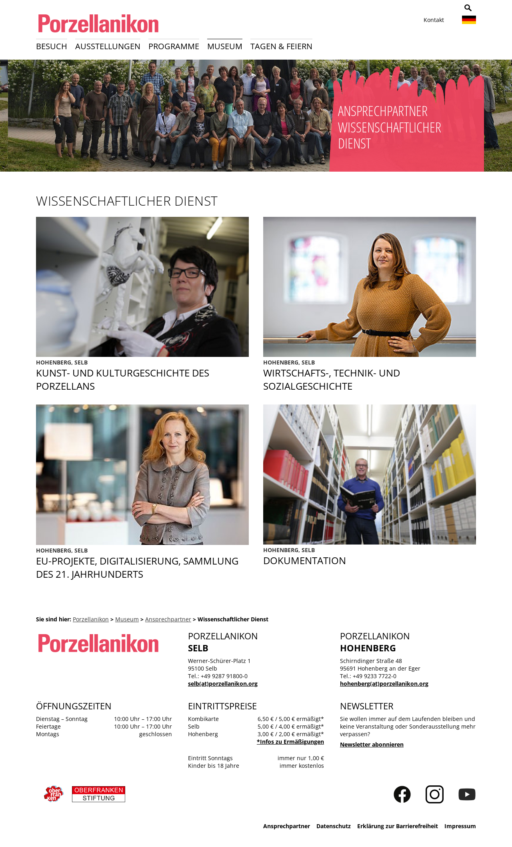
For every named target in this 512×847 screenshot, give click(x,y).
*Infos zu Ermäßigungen (290, 741)
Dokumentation (369, 556)
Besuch (51, 46)
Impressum (460, 826)
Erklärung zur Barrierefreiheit (397, 826)
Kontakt (434, 20)
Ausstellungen (107, 46)
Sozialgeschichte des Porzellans (369, 375)
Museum (224, 46)
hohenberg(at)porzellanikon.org (384, 683)
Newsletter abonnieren (372, 744)
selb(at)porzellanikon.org (223, 683)
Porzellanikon (91, 619)
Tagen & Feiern (281, 46)
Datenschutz (333, 826)
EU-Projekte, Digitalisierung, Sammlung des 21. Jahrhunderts (142, 564)
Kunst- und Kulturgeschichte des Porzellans (142, 375)
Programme (173, 46)
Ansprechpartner (168, 619)
